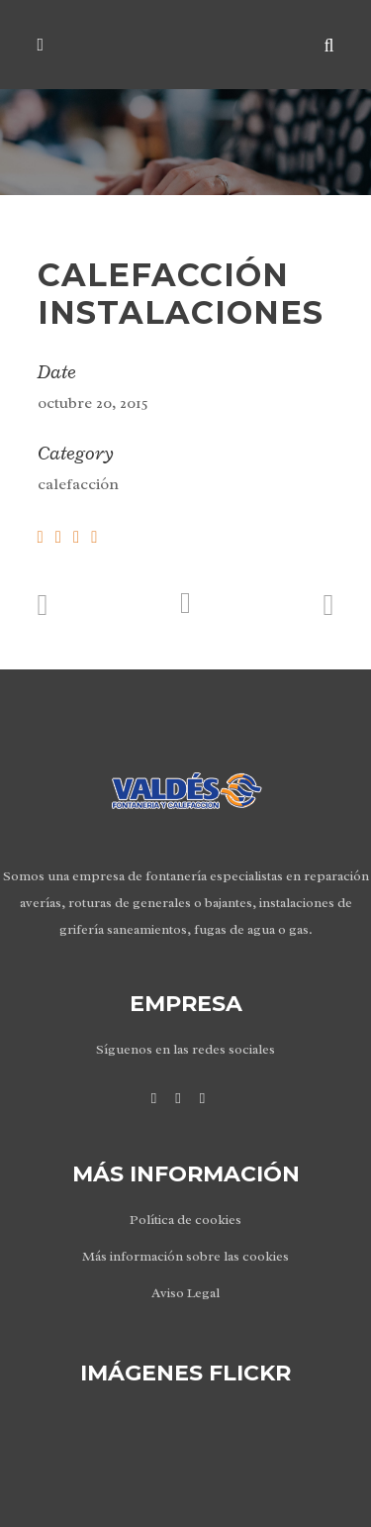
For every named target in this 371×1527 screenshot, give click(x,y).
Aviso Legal (185, 1292)
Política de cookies (185, 1219)
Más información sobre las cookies (185, 1256)
